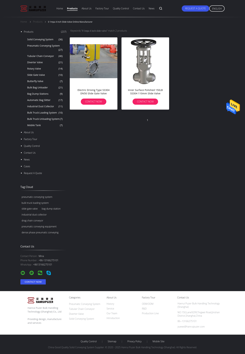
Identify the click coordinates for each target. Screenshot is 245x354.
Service (110, 308)
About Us (86, 8)
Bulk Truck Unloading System (45, 119)
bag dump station (51, 208)
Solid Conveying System (45, 39)
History (110, 303)
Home (59, 8)
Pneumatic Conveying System (45, 48)
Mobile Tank (45, 125)
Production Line (150, 313)
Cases (27, 166)
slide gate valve (30, 208)
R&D (144, 308)
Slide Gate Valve (45, 75)
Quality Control (121, 8)
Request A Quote (195, 8)
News (151, 8)
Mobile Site (158, 341)
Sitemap (112, 341)
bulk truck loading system (35, 202)
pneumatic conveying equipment (39, 226)
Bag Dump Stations (45, 94)
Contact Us (139, 8)
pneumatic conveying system (37, 196)
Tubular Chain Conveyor (45, 56)
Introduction (113, 318)
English (217, 8)
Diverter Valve (45, 62)
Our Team (112, 313)
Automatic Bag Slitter (45, 100)
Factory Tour (102, 8)
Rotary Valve (45, 69)
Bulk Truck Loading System (45, 113)
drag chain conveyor (32, 220)
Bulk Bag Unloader (45, 87)
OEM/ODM (147, 303)
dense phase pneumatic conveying (40, 232)
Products (72, 8)
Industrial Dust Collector (45, 106)
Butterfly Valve (45, 81)
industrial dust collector (34, 214)
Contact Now (93, 101)
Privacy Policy (134, 341)
